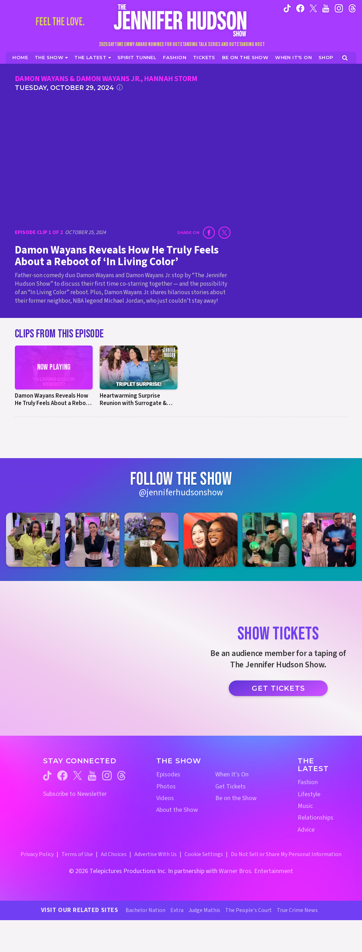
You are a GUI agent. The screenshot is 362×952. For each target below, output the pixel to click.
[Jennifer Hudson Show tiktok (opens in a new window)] (287, 8)
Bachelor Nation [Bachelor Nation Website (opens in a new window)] (145, 910)
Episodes (168, 774)
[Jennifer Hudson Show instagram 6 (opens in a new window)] (329, 540)
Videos (165, 798)
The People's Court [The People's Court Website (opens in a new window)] (248, 910)
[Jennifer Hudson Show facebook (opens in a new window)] (300, 8)
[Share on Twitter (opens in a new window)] (224, 233)
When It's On (232, 774)
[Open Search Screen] (345, 58)
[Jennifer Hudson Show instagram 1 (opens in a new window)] (33, 540)
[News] (92, 57)
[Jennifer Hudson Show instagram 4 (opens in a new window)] (210, 540)
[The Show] (51, 57)
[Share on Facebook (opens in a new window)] (209, 233)
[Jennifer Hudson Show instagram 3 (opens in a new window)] (151, 540)
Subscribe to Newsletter (75, 794)
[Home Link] (181, 20)
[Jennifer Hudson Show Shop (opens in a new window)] (326, 57)
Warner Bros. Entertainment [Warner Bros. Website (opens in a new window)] (256, 871)
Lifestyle (309, 794)
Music (305, 806)
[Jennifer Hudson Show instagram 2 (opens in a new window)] (92, 540)
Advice (306, 830)
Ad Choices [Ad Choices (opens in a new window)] (114, 854)
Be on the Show (236, 798)
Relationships (315, 818)
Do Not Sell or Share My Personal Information (286, 854)
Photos (166, 786)
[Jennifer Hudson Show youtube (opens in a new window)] (325, 8)
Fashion (308, 782)
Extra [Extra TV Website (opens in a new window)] (176, 910)
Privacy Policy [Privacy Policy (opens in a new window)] (37, 854)
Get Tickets (278, 688)
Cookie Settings (204, 854)
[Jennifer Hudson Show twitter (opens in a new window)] (313, 8)
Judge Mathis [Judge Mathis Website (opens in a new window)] (204, 910)
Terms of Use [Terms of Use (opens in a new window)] (77, 854)
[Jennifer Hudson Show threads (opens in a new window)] (121, 775)
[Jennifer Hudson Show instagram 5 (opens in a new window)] (270, 540)
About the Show (177, 810)
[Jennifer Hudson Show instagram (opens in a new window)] (339, 8)
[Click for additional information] (120, 87)
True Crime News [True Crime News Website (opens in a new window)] (297, 910)
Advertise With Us (155, 854)
